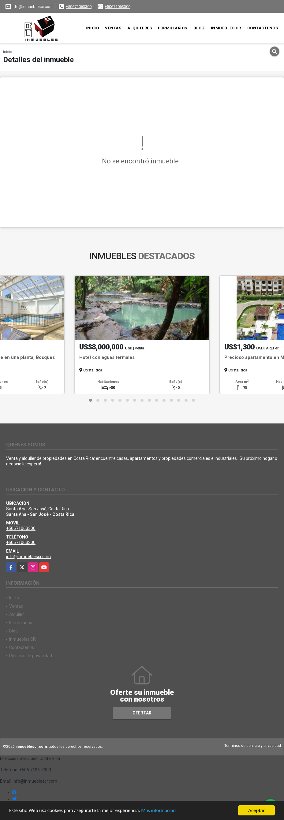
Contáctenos (262, 28)
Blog (199, 28)
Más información (163, 811)
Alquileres (139, 28)
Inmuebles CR (226, 28)
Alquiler (16, 614)
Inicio (92, 28)
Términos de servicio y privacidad (252, 746)
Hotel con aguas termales (107, 357)
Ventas (113, 28)
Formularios (172, 28)
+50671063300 (79, 6)
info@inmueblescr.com (28, 556)
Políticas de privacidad (30, 655)
